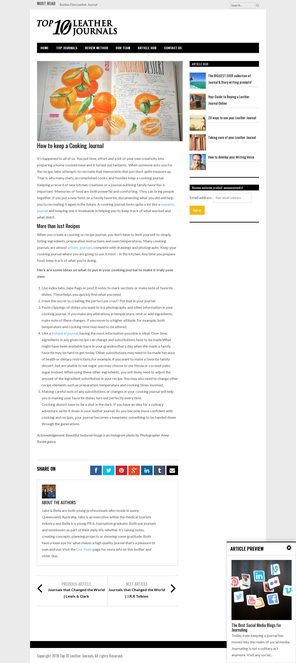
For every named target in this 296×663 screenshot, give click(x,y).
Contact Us (173, 47)
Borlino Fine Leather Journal (78, 4)
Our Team (123, 47)
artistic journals (80, 247)
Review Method (96, 47)
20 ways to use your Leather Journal (232, 117)
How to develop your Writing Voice (231, 156)
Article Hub (147, 47)
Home (44, 47)
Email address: (201, 197)
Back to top (249, 656)
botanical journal (65, 333)
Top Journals (66, 47)
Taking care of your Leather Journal (232, 137)
